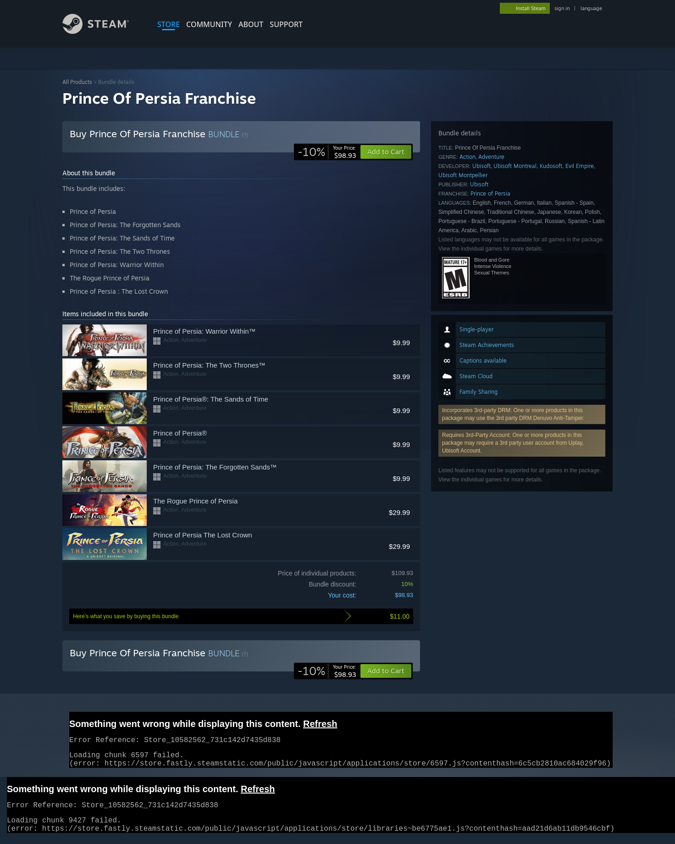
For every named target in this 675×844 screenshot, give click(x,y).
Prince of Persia (490, 193)
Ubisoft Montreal (515, 165)
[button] (386, 671)
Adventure (491, 156)
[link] (327, 152)
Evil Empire (579, 165)
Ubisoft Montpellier (462, 175)
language (591, 8)
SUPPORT (286, 24)
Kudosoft (551, 165)
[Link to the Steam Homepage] (102, 31)
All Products (77, 81)
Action (467, 156)
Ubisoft (481, 165)
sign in (562, 8)
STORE (168, 24)
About (250, 24)
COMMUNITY (209, 24)
